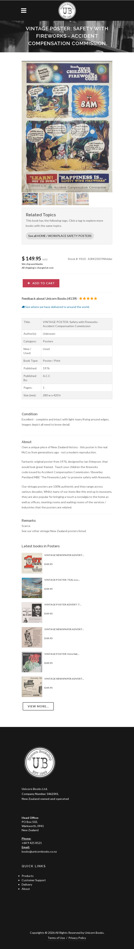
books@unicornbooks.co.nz (39, 851)
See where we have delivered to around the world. (56, 307)
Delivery (27, 884)
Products (28, 876)
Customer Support (34, 880)
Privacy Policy (77, 938)
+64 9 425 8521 (32, 843)
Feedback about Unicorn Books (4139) (49, 298)
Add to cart (41, 283)
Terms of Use (56, 938)
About (26, 888)
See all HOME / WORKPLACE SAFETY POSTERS (60, 236)
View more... (38, 706)
